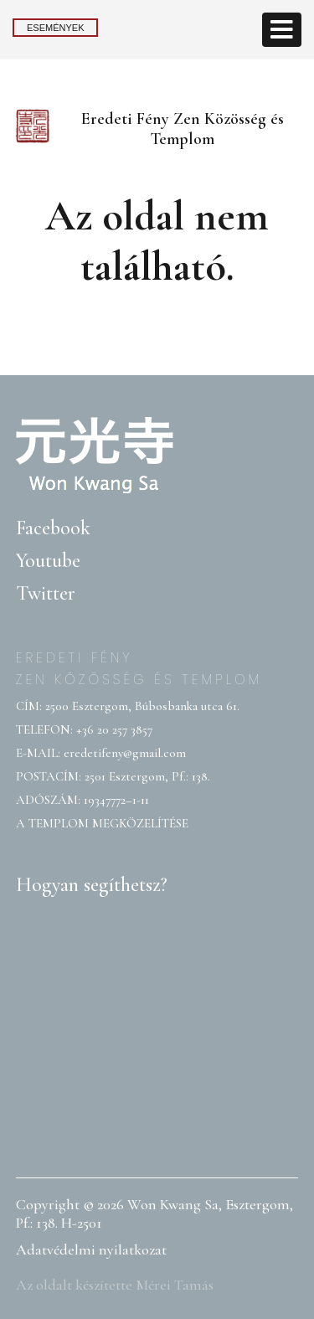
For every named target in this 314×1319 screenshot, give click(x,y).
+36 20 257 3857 (114, 729)
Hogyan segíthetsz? (91, 885)
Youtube (48, 561)
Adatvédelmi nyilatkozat (91, 1249)
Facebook (53, 528)
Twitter (45, 593)
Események (55, 28)
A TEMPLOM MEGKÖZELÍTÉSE (102, 823)
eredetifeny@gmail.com (125, 752)
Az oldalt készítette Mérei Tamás (115, 1284)
